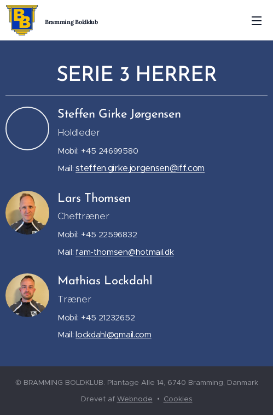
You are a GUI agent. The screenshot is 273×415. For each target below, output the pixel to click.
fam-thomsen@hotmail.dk (124, 252)
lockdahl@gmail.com (113, 334)
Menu (257, 20)
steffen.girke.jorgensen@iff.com (140, 168)
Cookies (178, 399)
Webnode (135, 399)
